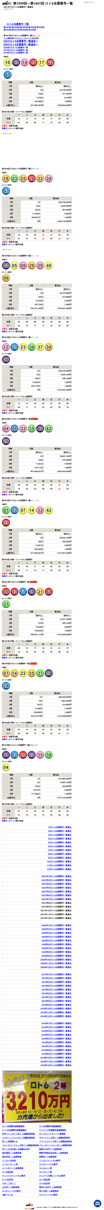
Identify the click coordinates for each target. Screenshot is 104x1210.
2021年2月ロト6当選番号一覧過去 (56, 880)
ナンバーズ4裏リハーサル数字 (52, 1176)
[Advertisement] (37, 15)
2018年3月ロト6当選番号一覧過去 (56, 1031)
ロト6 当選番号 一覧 (18, 24)
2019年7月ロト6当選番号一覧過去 (56, 997)
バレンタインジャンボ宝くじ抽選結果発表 (20, 1145)
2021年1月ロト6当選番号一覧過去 (56, 876)
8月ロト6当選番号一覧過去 (59, 854)
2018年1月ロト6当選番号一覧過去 (56, 1023)
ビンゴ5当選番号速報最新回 (14, 1130)
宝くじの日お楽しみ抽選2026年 (16, 1149)
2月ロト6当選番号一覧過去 (59, 831)
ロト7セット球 (45, 1172)
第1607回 (7, 27)
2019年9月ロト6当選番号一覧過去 (56, 1005)
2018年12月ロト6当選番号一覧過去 (56, 1065)
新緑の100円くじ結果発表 (50, 1149)
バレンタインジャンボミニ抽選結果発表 (56, 1145)
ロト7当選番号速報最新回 (13, 1126)
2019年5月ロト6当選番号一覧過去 (56, 989)
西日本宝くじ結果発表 (11, 1157)
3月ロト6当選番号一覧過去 (59, 835)
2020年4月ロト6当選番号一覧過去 (56, 937)
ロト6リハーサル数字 (48, 1164)
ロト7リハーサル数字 (48, 1195)
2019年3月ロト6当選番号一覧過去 (56, 982)
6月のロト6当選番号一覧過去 (20, 41)
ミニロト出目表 (9, 1160)
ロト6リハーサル (21, 38)
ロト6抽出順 (7, 1172)
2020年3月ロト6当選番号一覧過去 (56, 933)
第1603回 (40, 27)
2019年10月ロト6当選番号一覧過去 (56, 1008)
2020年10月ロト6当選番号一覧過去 (56, 959)
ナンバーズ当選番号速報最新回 (52, 1130)
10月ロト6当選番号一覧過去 (59, 861)
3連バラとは (7, 1195)
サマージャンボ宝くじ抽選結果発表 (54, 1138)
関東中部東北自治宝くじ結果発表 (53, 1153)
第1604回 (32, 27)
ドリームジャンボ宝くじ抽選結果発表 (55, 1141)
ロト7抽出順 (44, 1179)
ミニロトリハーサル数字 (49, 1160)
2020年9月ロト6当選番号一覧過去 (56, 956)
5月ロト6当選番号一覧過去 (59, 842)
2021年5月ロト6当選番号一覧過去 (56, 891)
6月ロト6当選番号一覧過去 (59, 846)
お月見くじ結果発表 (11, 1187)
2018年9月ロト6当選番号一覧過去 (56, 1054)
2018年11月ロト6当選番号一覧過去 (56, 1061)
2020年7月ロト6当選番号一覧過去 (56, 948)
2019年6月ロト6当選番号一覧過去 (56, 993)
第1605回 (24, 27)
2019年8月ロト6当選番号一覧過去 (56, 1001)
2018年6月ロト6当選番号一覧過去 (56, 1042)
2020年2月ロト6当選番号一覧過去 (56, 929)
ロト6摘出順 (9, 38)
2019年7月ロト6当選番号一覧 (16, 50)
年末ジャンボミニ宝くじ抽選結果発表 (18, 1134)
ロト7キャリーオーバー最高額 (52, 1134)
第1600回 (24, 30)
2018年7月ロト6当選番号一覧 (16, 53)
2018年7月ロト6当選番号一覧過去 (56, 1046)
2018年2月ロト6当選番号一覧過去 (56, 1027)
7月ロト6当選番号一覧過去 (59, 850)
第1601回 (16, 30)
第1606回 (16, 27)
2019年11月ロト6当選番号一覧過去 (56, 1012)
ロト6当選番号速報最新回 (50, 1126)
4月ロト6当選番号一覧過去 (59, 838)
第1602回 (7, 30)
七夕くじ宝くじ (9, 1183)
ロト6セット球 (45, 1168)
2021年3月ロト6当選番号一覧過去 (56, 884)
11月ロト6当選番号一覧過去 (59, 865)
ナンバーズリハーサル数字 (13, 1176)
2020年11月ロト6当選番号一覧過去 (56, 963)
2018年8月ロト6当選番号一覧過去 (56, 1050)
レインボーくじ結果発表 (12, 1168)
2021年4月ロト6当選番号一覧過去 (56, 888)
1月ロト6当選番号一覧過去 (59, 827)
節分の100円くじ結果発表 (50, 1187)
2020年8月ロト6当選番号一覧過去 (56, 952)
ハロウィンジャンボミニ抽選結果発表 (18, 1138)
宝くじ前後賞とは (10, 1141)
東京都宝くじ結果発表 (11, 1153)
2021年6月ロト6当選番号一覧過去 (56, 895)
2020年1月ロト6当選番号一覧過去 (56, 925)
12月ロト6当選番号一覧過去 (59, 869)
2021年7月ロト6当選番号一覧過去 (56, 899)
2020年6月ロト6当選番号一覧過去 (56, 944)
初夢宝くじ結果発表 (47, 1157)
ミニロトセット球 (10, 1164)
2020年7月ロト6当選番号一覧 (16, 47)
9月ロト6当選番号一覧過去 (59, 858)
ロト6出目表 (33, 38)
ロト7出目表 (7, 1179)
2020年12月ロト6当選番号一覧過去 (56, 967)
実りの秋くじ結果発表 (48, 1191)
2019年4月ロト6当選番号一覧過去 (56, 986)
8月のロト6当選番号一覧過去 (20, 44)
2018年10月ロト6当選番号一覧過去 (56, 1057)
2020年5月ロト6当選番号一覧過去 (56, 940)
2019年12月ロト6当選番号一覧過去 (56, 1016)
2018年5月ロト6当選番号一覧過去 (56, 1038)
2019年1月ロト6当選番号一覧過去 (56, 974)
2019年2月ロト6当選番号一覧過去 (56, 978)
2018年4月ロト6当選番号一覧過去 (56, 1035)
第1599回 (32, 30)
